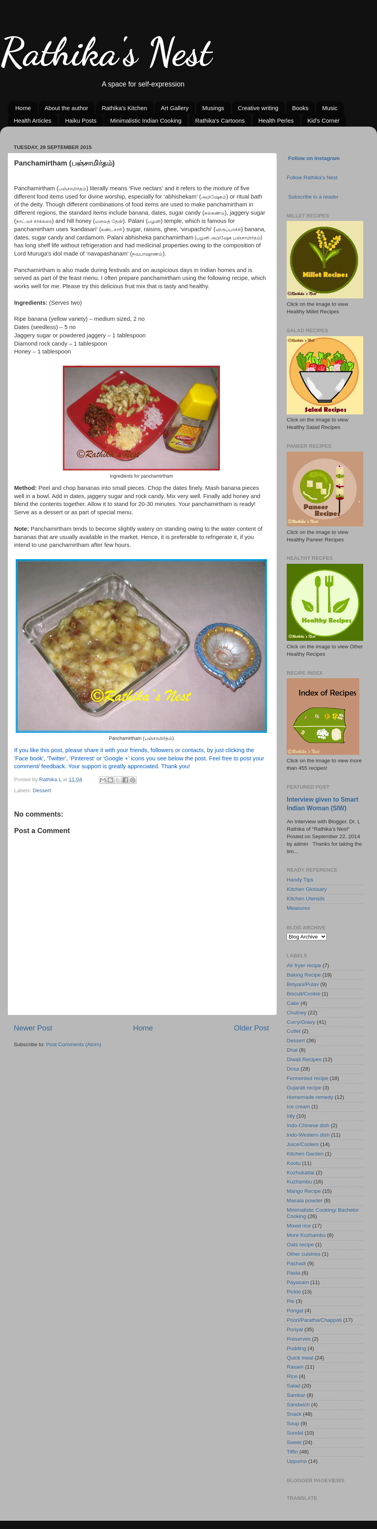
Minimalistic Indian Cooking (145, 120)
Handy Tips (300, 880)
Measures (298, 908)
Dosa (293, 1069)
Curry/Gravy (301, 1022)
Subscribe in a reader (313, 197)
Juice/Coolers (303, 1144)
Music (329, 108)
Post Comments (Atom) (73, 1044)
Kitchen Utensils (306, 899)
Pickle (294, 1292)
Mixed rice (299, 1226)
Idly (291, 1116)
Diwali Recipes (304, 1059)
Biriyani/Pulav (303, 984)
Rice (292, 1376)
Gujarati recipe (304, 1088)
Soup (293, 1423)
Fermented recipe (307, 1078)
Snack (294, 1414)
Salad (293, 1386)
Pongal (295, 1311)
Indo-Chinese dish (308, 1125)
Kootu (293, 1163)
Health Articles (32, 120)
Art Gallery (174, 108)
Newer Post (33, 1028)
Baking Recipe (304, 975)
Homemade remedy (310, 1097)
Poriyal (295, 1329)
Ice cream (298, 1106)
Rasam (295, 1367)
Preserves (299, 1339)
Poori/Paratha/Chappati (314, 1320)
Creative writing (258, 108)
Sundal (295, 1433)
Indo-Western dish (308, 1135)
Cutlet (293, 1031)
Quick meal (300, 1358)
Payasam (298, 1282)
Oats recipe (300, 1244)
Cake (293, 1003)
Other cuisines (303, 1254)
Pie (291, 1301)
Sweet (294, 1442)
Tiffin (292, 1452)
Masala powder (305, 1200)
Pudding (296, 1348)
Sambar (296, 1395)
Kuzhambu (299, 1182)
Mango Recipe (304, 1191)
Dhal (292, 1050)
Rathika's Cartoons (220, 120)
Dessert (42, 790)
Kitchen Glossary (307, 889)
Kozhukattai (301, 1173)
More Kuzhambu (306, 1235)
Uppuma (297, 1461)
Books (300, 108)
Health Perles (276, 120)
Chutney (296, 1013)
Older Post (251, 1028)
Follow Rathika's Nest (312, 177)
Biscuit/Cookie (303, 994)
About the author (66, 108)
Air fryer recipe (304, 965)
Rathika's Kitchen (124, 108)
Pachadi (296, 1263)
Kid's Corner (323, 120)
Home (23, 108)
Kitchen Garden (305, 1154)
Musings (213, 108)
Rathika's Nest (106, 51)
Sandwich (298, 1405)
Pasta (293, 1273)
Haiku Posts (81, 120)
